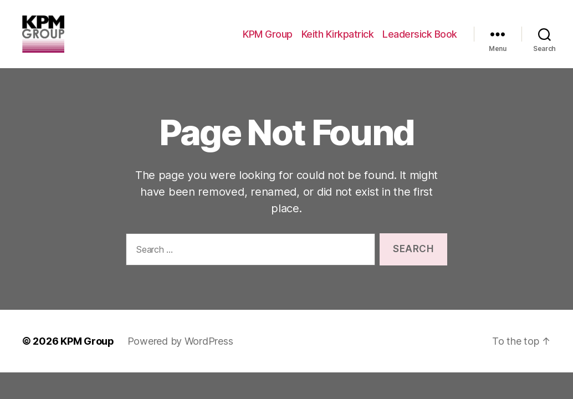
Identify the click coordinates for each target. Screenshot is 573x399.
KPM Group (268, 40)
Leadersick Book (419, 40)
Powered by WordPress (180, 354)
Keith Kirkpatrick (337, 40)
